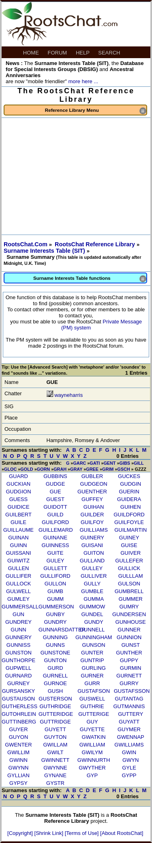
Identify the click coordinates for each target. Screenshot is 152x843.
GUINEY (129, 538)
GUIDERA (129, 499)
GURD (55, 668)
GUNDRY (55, 622)
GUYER (18, 729)
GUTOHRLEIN (19, 714)
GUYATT (129, 722)
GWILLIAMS (128, 745)
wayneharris (68, 395)
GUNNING (55, 637)
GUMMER (131, 599)
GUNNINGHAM (93, 637)
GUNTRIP (92, 660)
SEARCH (110, 53)
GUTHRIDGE (55, 706)
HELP (83, 53)
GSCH (123, 469)
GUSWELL (92, 699)
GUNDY (93, 622)
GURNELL (55, 676)
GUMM (55, 599)
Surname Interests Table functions (89, 278)
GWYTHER (92, 768)
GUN (18, 614)
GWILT (55, 752)
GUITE (55, 553)
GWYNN (19, 768)
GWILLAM (55, 745)
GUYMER (129, 729)
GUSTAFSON (93, 691)
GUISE (129, 545)
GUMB (55, 591)
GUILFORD (55, 522)
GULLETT (55, 568)
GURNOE (55, 683)
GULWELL (18, 591)
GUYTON (55, 737)
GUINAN (18, 538)
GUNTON (55, 660)
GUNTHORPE (18, 660)
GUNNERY (18, 637)
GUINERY (92, 538)
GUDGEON (93, 484)
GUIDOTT (55, 507)
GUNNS (55, 645)
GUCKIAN (18, 484)
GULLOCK (18, 584)
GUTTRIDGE (55, 722)
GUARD (18, 476)
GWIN (129, 752)
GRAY (76, 469)
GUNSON (93, 645)
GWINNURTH (93, 760)
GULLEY (92, 568)
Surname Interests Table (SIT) (45, 250)
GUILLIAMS (93, 530)
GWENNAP (130, 737)
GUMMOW (92, 607)
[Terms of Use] (82, 833)
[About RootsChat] (121, 833)
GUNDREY (18, 622)
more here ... (83, 81)
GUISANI (92, 545)
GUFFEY (92, 499)
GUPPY (129, 660)
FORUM (58, 53)
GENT (109, 463)
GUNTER (92, 653)
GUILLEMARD (56, 530)
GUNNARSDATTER (62, 630)
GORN (43, 469)
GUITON (93, 553)
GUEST (55, 499)
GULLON (55, 584)
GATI (95, 463)
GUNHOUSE (131, 622)
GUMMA (93, 599)
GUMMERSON (56, 607)
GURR (92, 683)
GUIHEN (130, 507)
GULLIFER (19, 576)
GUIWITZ (18, 561)
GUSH (55, 691)
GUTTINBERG (19, 722)
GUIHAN (93, 507)
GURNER (92, 676)
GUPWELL (19, 668)
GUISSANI (18, 553)
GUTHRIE (92, 706)
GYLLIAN (18, 775)
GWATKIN (94, 737)
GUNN (18, 630)
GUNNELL (92, 630)
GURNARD (18, 676)
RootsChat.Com (25, 244)
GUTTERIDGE (56, 714)
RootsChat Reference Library (96, 244)
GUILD (55, 515)
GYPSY (18, 783)
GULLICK (129, 568)
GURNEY (18, 683)
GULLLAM (130, 576)
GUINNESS (55, 545)
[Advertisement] (76, 176)
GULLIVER (94, 576)
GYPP (129, 775)
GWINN (18, 760)
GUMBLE (92, 591)
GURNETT (129, 676)
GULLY (92, 584)
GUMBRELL (129, 591)
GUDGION (18, 492)
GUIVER (130, 553)
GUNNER (129, 630)
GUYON (18, 737)
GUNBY (55, 614)
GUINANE (55, 538)
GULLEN (18, 568)
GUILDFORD (129, 515)
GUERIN (129, 492)
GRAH (60, 469)
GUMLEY (18, 599)
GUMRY (129, 607)
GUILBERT (18, 515)
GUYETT (55, 729)
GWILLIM (18, 752)
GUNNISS (18, 645)
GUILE (18, 522)
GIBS (125, 463)
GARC (79, 463)
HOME (32, 53)
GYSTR (55, 783)
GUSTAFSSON (132, 691)
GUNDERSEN (129, 614)
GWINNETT (55, 760)
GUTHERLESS (19, 706)
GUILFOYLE (129, 522)
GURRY (129, 683)
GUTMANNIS (129, 706)
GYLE (129, 768)
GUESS (18, 499)
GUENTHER (92, 492)
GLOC (10, 469)
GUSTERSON (55, 699)
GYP (92, 775)
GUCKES (129, 476)
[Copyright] (20, 833)
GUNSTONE (55, 653)
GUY (92, 722)
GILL (138, 463)
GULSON (129, 584)
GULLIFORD (55, 576)
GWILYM (92, 752)
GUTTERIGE (93, 714)
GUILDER (92, 515)
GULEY (55, 561)
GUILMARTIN (130, 530)
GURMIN (130, 668)
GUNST (130, 645)
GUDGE (55, 484)
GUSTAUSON (18, 699)
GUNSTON (18, 653)
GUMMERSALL (20, 607)
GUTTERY (130, 714)
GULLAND (92, 561)
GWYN (130, 760)
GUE (55, 492)
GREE (92, 469)
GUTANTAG (129, 699)
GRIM (107, 469)
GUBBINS (55, 476)
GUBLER (92, 476)
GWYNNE (55, 768)
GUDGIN (130, 484)
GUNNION (129, 637)
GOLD (26, 469)
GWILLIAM (92, 745)
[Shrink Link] (49, 833)
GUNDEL (92, 614)
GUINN (18, 545)
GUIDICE (18, 507)
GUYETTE (92, 729)
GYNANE (55, 775)
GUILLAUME (18, 530)
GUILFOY (92, 522)
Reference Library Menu (95, 110)
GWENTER (18, 745)
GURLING (94, 668)
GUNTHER (129, 653)
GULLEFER (129, 561)
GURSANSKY (18, 691)
